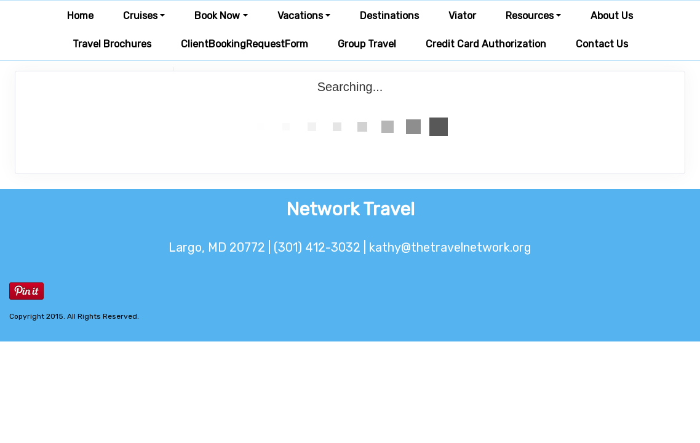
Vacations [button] (300, 16)
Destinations (389, 16)
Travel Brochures (112, 44)
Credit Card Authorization (486, 44)
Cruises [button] (140, 16)
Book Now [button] (217, 16)
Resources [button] (530, 16)
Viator (462, 16)
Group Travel (367, 44)
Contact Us (602, 44)
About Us (612, 16)
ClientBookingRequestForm (244, 44)
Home (80, 16)
